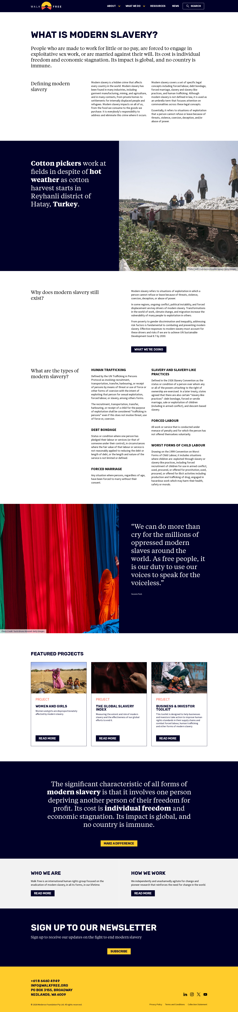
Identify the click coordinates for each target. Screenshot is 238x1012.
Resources (158, 6)
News (175, 6)
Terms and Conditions (175, 1004)
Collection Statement (197, 1004)
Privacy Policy (156, 1004)
